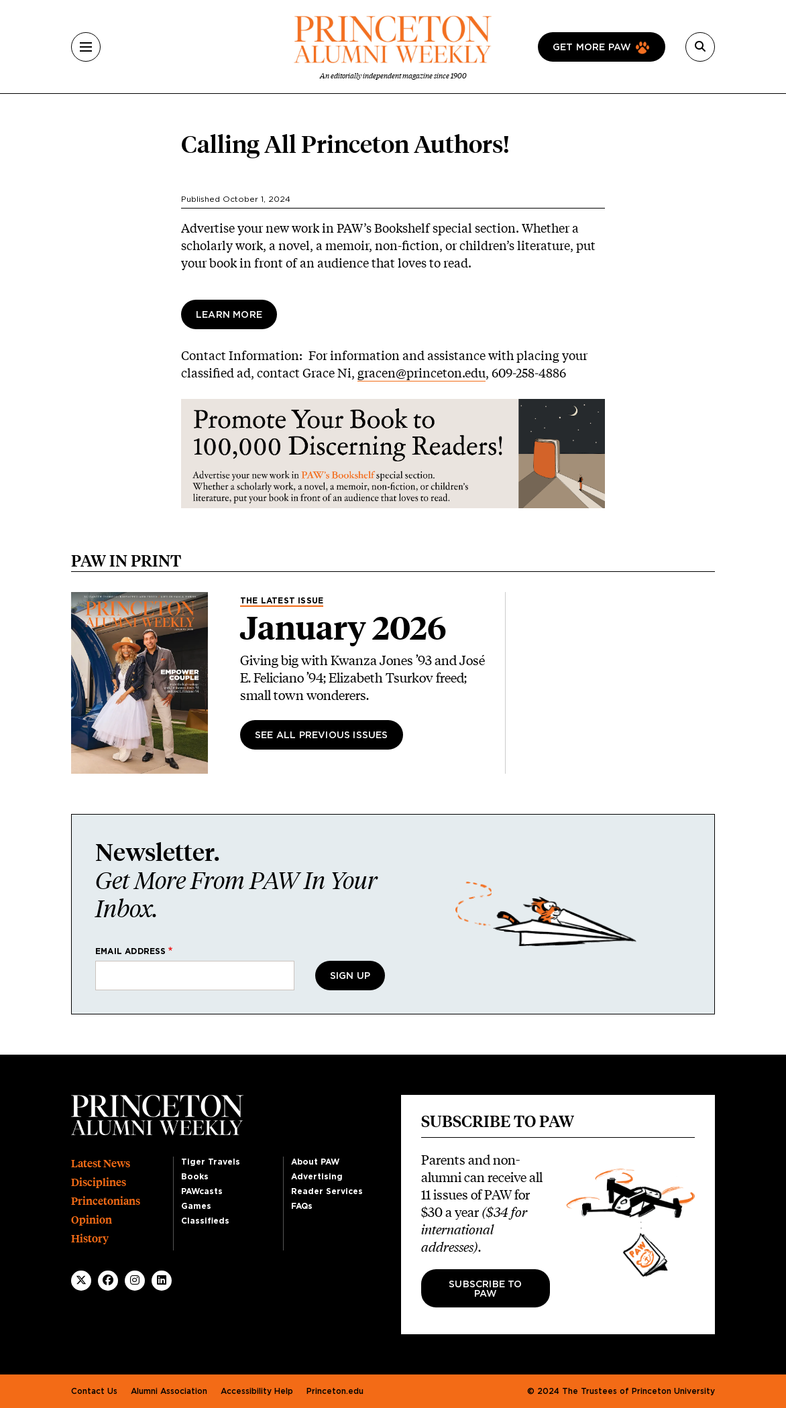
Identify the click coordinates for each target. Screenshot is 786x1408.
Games (196, 1206)
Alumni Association (169, 1391)
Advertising (317, 1177)
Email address (130, 951)
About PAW (315, 1162)
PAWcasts (202, 1191)
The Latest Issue (281, 601)
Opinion (91, 1220)
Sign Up (350, 976)
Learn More (229, 315)
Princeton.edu (334, 1391)
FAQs (302, 1206)
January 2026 (343, 628)
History (90, 1238)
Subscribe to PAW (485, 1289)
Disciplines (98, 1182)
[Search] (700, 47)
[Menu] (86, 47)
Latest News (100, 1163)
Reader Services (327, 1191)
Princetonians (105, 1201)
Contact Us (94, 1391)
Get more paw (592, 47)
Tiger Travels (210, 1162)
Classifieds (205, 1221)
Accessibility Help (257, 1391)
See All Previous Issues (321, 735)
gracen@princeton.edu (421, 373)
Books (195, 1177)
